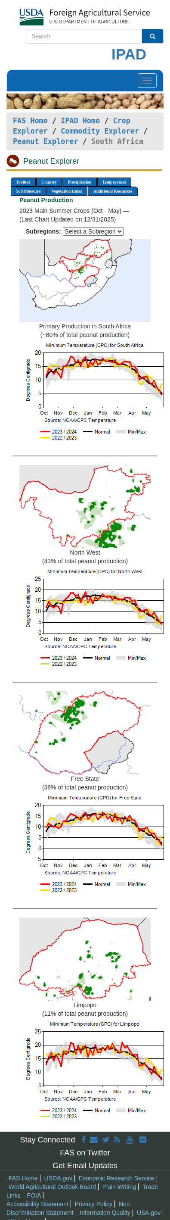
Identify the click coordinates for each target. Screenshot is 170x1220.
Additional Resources (112, 191)
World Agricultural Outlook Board (52, 1186)
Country (49, 182)
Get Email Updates (85, 1165)
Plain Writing (119, 1186)
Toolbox (23, 182)
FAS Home (30, 120)
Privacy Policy (93, 1204)
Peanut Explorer (45, 141)
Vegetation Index (66, 191)
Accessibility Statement (37, 1204)
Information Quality (105, 1212)
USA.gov (149, 1212)
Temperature (114, 182)
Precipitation (79, 182)
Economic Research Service (117, 1178)
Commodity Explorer (100, 131)
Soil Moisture (28, 191)
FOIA (34, 1195)
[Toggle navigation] (147, 80)
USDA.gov (58, 1178)
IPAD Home (80, 120)
